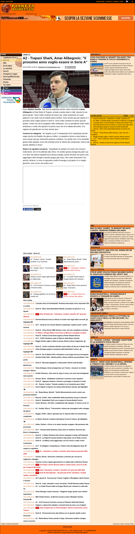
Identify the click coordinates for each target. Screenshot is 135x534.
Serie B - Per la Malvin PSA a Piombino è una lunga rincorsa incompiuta (61, 354)
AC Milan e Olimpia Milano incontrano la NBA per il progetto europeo (60, 333)
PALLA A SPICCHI (97, 269)
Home (3, 55)
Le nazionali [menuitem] (6, 68)
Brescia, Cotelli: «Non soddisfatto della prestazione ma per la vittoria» (61, 397)
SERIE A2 (94, 337)
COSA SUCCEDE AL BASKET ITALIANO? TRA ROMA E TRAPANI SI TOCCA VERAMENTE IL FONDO (110, 59)
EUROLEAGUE (96, 291)
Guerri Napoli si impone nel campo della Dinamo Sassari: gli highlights (61, 387)
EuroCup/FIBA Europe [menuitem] (10, 77)
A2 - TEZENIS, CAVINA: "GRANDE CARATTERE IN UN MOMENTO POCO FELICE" (111, 341)
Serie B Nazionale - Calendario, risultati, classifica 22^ (111, 118)
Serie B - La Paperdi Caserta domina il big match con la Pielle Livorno (61, 438)
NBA (92, 226)
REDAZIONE (67, 527)
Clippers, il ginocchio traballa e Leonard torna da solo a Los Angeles (60, 505)
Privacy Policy (129, 524)
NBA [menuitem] (3, 63)
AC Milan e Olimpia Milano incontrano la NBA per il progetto (113, 121)
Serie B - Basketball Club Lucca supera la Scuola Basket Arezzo (59, 400)
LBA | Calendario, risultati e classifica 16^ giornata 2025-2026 (60, 470)
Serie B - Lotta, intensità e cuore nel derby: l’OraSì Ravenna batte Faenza (62, 483)
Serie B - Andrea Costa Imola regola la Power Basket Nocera (57, 336)
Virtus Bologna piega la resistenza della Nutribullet (110, 127)
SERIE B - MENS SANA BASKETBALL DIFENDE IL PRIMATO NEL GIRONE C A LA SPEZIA (111, 363)
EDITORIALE (95, 55)
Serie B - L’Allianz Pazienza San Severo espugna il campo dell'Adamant (61, 435)
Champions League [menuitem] (9, 74)
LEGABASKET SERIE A (99, 313)
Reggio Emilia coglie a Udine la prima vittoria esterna (111, 137)
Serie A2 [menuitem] (5, 60)
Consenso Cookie (118, 524)
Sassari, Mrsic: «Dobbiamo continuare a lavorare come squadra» (59, 379)
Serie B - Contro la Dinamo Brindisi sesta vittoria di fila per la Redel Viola (62, 346)
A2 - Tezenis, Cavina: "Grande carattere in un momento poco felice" (60, 384)
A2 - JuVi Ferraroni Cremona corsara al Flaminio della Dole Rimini (59, 502)
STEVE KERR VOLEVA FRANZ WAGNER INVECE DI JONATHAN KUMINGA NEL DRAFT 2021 (111, 273)
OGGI (126, 116)
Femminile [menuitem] (6, 79)
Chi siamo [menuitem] (5, 85)
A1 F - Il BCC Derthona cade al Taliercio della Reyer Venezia (57, 338)
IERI (131, 116)
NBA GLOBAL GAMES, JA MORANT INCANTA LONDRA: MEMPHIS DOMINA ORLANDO (110, 229)
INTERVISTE (95, 247)
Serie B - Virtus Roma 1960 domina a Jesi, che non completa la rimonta (61, 330)
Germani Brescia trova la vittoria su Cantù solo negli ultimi (113, 125)
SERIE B (94, 359)
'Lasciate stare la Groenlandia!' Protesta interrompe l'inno (113, 123)
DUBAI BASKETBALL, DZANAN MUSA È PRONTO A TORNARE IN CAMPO (108, 295)
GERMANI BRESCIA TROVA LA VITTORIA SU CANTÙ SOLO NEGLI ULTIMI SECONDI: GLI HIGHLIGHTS (110, 318)
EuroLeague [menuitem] (6, 66)
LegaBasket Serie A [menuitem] (9, 57)
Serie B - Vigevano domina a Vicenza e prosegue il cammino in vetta (60, 381)
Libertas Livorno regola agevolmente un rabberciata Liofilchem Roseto (61, 462)
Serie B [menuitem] (4, 71)
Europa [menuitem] (4, 82)
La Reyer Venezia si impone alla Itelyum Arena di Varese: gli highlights (61, 419)
